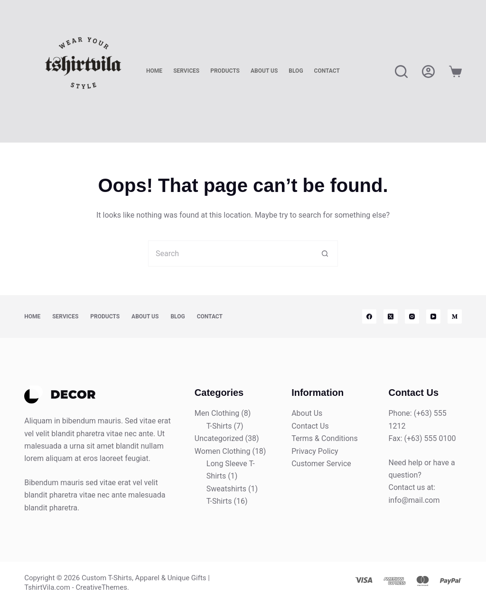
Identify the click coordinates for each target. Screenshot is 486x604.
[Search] (401, 71)
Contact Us (310, 426)
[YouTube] (433, 316)
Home (154, 70)
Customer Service (321, 463)
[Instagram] (412, 316)
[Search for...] (230, 253)
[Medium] (455, 316)
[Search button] (325, 253)
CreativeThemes (101, 587)
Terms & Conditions (324, 438)
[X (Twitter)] (390, 316)
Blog (296, 70)
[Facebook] (369, 316)
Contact (327, 70)
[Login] (428, 71)
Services (186, 70)
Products (225, 70)
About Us (264, 70)
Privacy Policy (314, 451)
